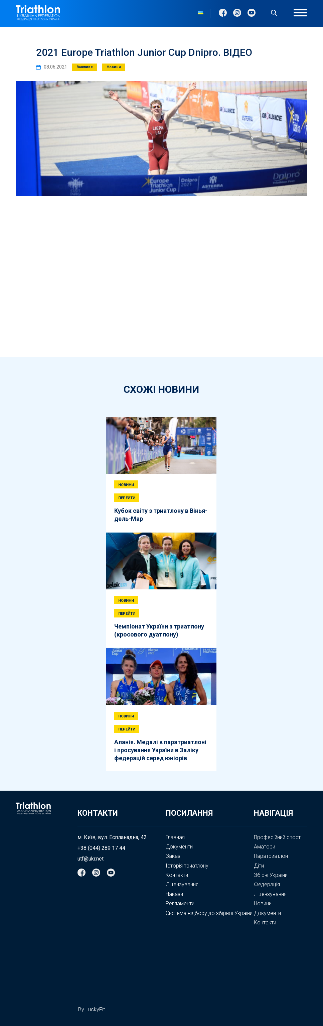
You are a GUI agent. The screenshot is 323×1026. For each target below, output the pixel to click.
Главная (175, 837)
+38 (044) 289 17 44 (101, 848)
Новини (263, 904)
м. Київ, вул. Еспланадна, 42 (112, 837)
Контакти (177, 875)
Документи (179, 846)
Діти (259, 866)
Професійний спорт (277, 837)
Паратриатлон (271, 856)
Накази (174, 894)
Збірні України (271, 875)
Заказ (173, 856)
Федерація (267, 885)
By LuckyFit (91, 1009)
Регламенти (180, 903)
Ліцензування (182, 884)
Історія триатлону (187, 866)
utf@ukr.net (90, 859)
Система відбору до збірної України (209, 913)
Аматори (264, 846)
